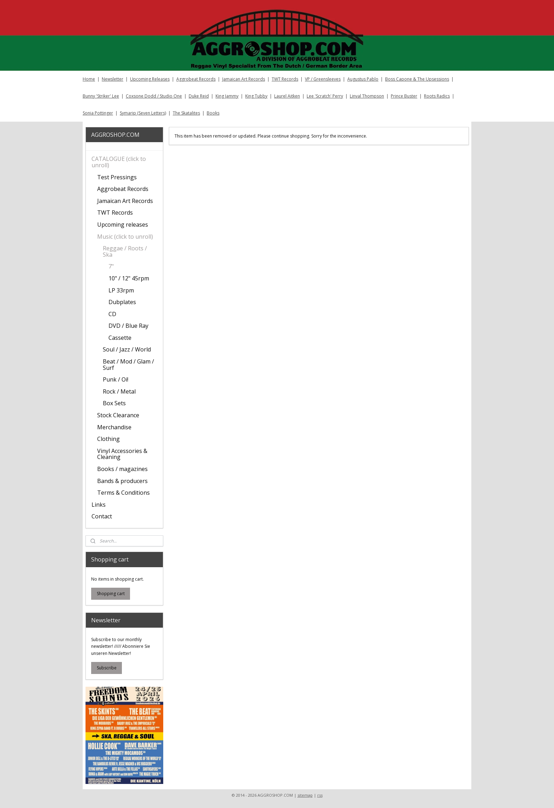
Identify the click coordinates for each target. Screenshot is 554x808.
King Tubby (256, 96)
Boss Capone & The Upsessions (417, 79)
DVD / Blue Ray (128, 326)
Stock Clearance (118, 415)
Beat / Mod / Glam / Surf (128, 365)
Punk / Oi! (115, 379)
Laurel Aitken (287, 96)
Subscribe (107, 668)
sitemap (305, 795)
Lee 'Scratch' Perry (325, 96)
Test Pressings (117, 177)
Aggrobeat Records (196, 79)
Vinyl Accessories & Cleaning (122, 454)
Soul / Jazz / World (127, 349)
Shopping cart (111, 594)
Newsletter (112, 79)
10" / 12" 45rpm (128, 278)
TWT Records (285, 79)
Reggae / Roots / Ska (125, 251)
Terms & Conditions (123, 492)
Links (99, 504)
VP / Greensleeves (323, 79)
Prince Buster (404, 96)
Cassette (119, 338)
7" (111, 266)
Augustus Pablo (362, 79)
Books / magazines (122, 469)
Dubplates (122, 302)
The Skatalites (186, 113)
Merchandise (114, 427)
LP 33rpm (121, 290)
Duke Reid (199, 96)
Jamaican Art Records (243, 79)
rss (320, 795)
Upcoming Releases (150, 79)
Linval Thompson (367, 96)
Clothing (108, 439)
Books (213, 113)
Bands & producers (122, 481)
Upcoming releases (122, 224)
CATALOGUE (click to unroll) (119, 162)
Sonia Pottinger (98, 113)
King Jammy (227, 96)
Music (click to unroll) (125, 236)
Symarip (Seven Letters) (143, 113)
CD (112, 314)
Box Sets (114, 403)
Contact (102, 516)
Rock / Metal (119, 391)
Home (89, 79)
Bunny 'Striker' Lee (101, 96)
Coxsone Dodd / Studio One (154, 96)
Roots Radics (437, 96)
